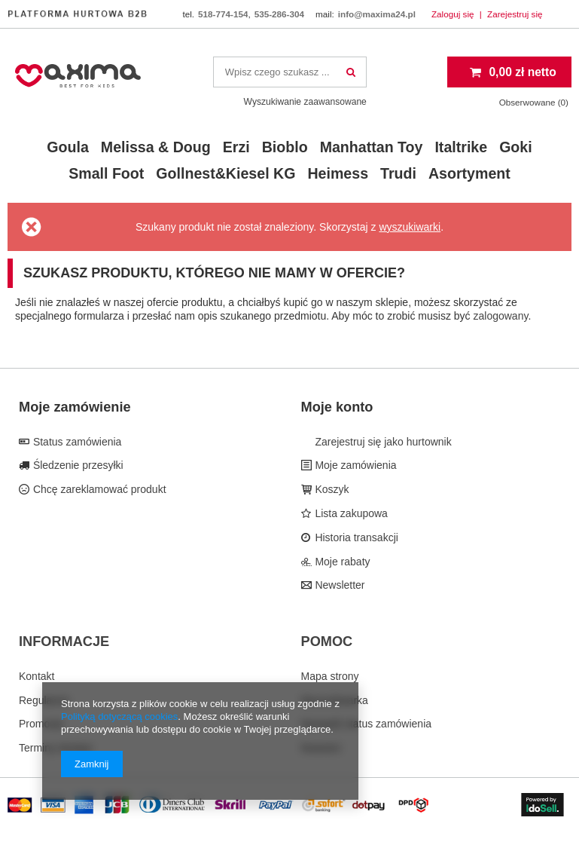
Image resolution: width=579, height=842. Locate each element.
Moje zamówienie (75, 407)
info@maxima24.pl (377, 14)
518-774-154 (223, 14)
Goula (68, 147)
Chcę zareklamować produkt (98, 489)
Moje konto (337, 407)
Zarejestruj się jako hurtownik (382, 442)
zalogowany (501, 316)
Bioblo (285, 147)
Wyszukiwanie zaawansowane (305, 101)
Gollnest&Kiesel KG (225, 173)
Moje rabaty (341, 562)
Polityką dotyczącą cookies (119, 716)
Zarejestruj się (515, 14)
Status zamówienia (75, 442)
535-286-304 (279, 14)
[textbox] (290, 72)
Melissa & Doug (156, 147)
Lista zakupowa (350, 513)
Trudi (398, 173)
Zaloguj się (454, 14)
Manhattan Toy (371, 147)
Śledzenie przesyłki (76, 465)
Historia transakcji (355, 537)
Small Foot (106, 173)
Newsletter (338, 585)
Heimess (337, 173)
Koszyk (330, 489)
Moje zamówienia (354, 465)
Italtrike (460, 147)
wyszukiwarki (409, 227)
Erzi (236, 147)
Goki (515, 147)
